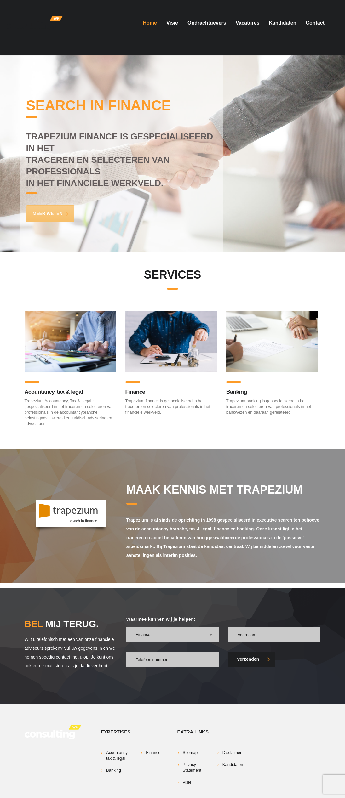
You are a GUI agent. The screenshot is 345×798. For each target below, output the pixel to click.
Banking (236, 392)
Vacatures (248, 22)
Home (150, 22)
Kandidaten (282, 22)
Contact (315, 22)
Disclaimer (232, 752)
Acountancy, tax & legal (54, 392)
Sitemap (190, 752)
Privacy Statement (192, 767)
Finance (135, 392)
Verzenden (253, 659)
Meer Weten (51, 213)
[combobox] (172, 634)
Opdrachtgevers (206, 22)
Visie (172, 22)
